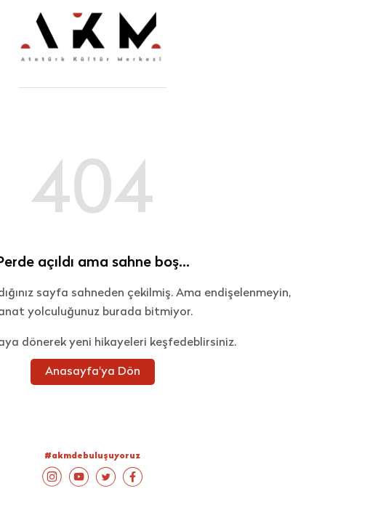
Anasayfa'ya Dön (92, 372)
